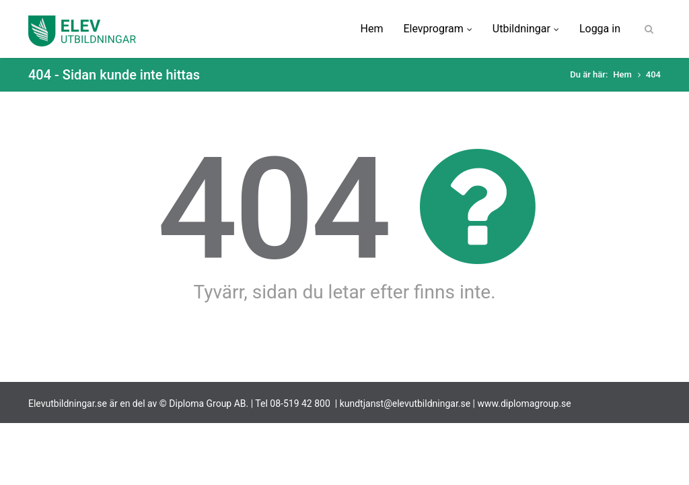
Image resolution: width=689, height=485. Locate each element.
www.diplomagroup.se (524, 403)
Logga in (599, 28)
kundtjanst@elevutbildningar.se (405, 403)
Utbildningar (526, 28)
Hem (372, 28)
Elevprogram (437, 28)
